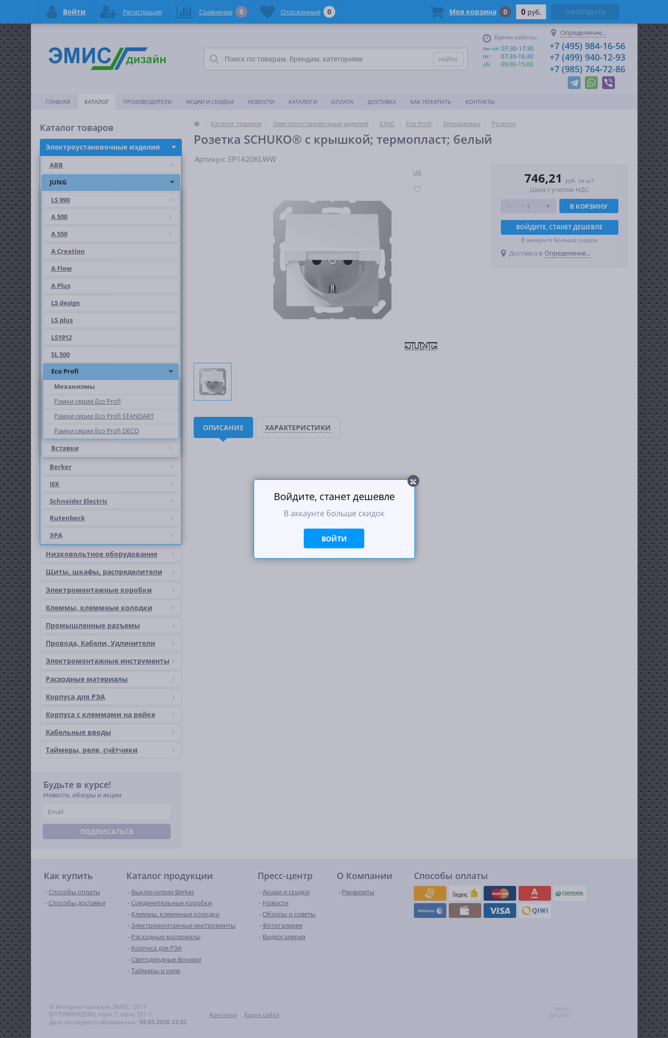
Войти (334, 538)
